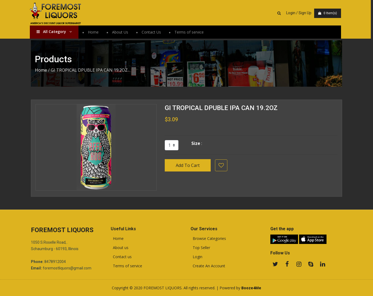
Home (94, 32)
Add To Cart (188, 165)
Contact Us (152, 32)
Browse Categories (208, 238)
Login (196, 257)
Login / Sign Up (300, 13)
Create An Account (208, 266)
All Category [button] (55, 31)
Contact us (121, 257)
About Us (121, 32)
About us (119, 248)
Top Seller (200, 248)
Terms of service (190, 32)
